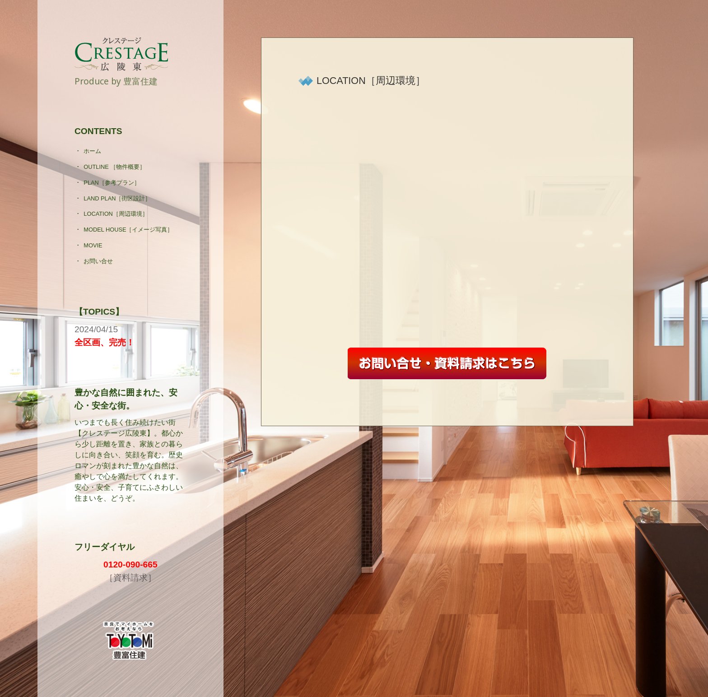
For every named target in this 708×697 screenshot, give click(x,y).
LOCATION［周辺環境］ (116, 213)
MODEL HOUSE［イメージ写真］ (128, 229)
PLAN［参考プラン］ (112, 182)
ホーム (92, 151)
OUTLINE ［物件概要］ (114, 166)
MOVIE (93, 245)
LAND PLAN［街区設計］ (117, 198)
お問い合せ (98, 261)
